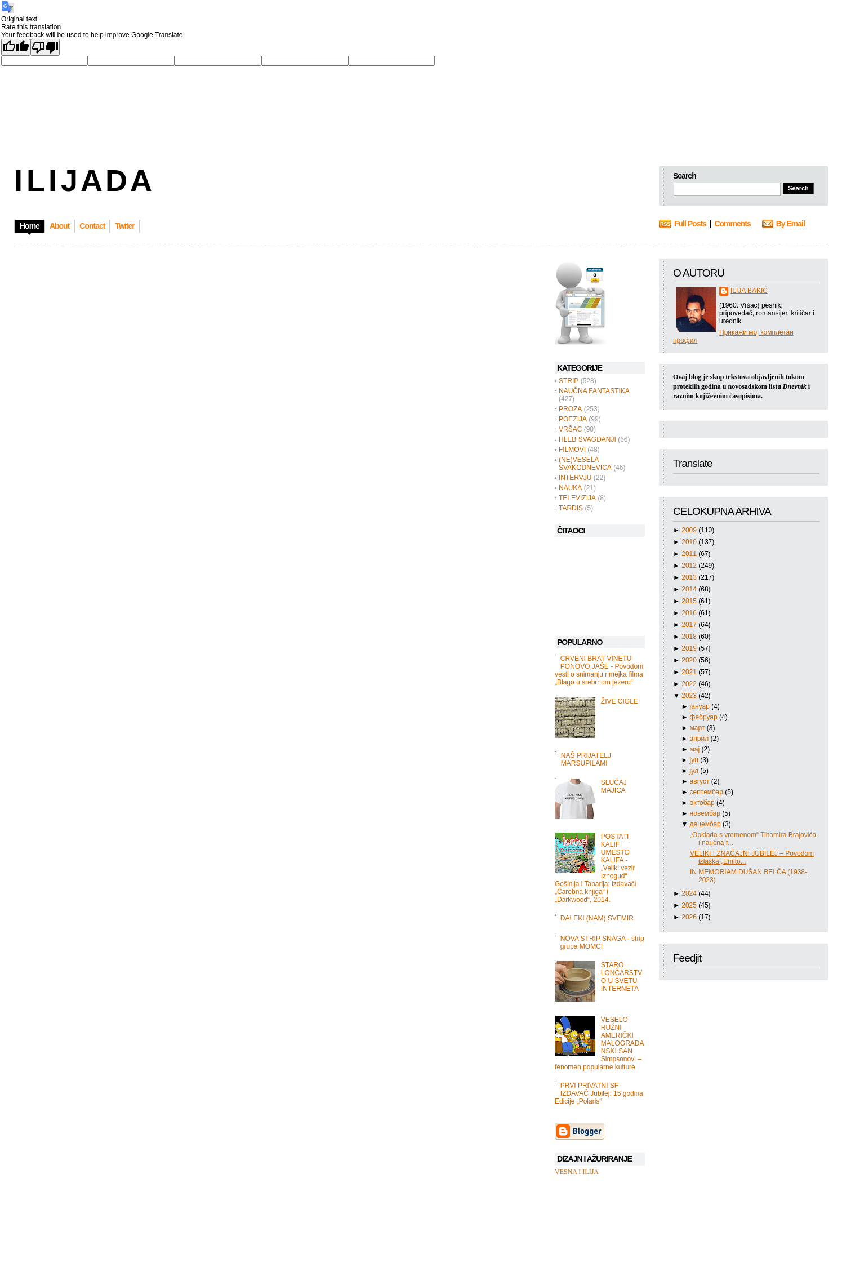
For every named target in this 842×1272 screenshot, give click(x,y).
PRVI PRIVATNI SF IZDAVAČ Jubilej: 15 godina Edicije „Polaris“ (599, 1093)
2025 (689, 905)
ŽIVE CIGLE (619, 701)
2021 (689, 672)
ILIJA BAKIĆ (749, 291)
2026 (689, 917)
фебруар (704, 717)
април (700, 738)
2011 (689, 554)
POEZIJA (573, 419)
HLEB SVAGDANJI (587, 439)
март (698, 728)
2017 (689, 625)
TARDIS (571, 508)
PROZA (570, 409)
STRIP (568, 381)
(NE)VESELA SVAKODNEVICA (585, 464)
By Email (790, 223)
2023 (689, 696)
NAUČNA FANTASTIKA (594, 391)
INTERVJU (575, 478)
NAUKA (570, 488)
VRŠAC (570, 429)
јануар (701, 706)
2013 (689, 577)
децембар (706, 824)
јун (695, 760)
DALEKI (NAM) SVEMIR (597, 918)
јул (695, 771)
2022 (689, 684)
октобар (703, 803)
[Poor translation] (45, 47)
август (700, 781)
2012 (689, 566)
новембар (706, 813)
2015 (689, 601)
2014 (689, 589)
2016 (689, 613)
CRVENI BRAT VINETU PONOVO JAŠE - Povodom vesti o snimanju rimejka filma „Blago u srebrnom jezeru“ (599, 670)
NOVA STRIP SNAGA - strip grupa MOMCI (602, 942)
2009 (689, 530)
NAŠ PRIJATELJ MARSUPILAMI (586, 759)
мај (696, 749)
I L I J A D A (82, 180)
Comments (732, 223)
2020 (689, 660)
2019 (689, 648)
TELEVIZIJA (577, 498)
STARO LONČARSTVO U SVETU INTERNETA (621, 977)
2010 (689, 542)
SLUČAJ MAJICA (614, 786)
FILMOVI (572, 449)
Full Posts (690, 223)
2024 (689, 893)
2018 (689, 637)
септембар (707, 792)
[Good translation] (15, 47)
